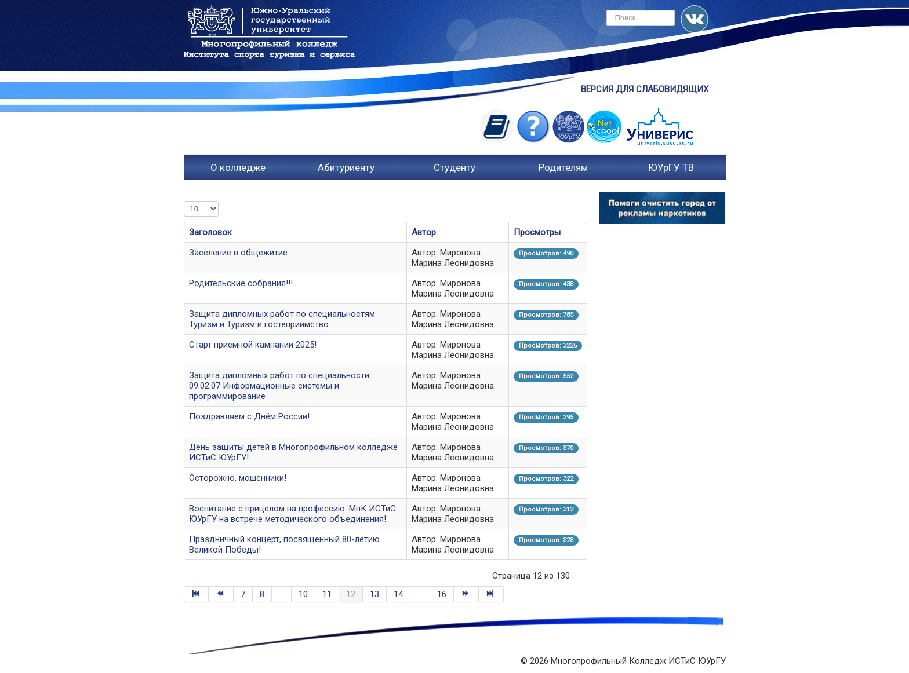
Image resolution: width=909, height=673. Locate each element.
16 (441, 594)
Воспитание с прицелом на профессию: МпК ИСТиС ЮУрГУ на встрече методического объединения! (292, 513)
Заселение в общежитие (238, 252)
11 (327, 594)
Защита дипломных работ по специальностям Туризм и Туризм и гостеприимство (282, 319)
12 (350, 594)
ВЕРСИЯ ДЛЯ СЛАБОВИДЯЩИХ (644, 89)
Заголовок (210, 232)
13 (374, 594)
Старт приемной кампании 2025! (253, 344)
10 (303, 594)
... (281, 594)
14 (398, 594)
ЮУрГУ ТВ (671, 167)
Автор (424, 232)
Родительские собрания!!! (241, 283)
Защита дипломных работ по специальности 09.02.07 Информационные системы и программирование (279, 385)
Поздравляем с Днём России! (249, 416)
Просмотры (537, 232)
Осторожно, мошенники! (237, 478)
